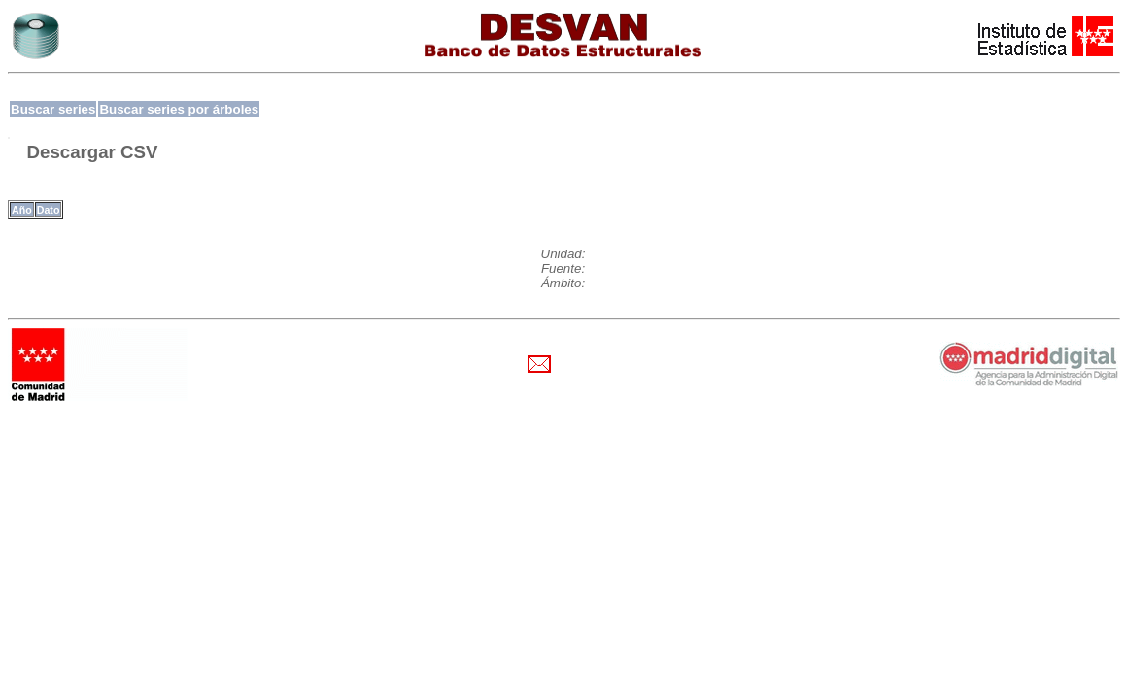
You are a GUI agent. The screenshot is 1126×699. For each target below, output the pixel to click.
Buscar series (53, 109)
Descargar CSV (92, 152)
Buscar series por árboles (178, 109)
